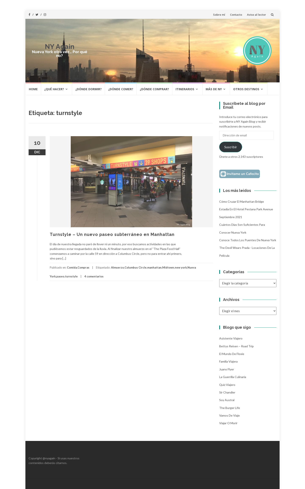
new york (181, 267)
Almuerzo (117, 267)
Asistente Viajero (231, 338)
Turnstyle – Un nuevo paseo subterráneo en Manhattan (112, 234)
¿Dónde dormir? (88, 89)
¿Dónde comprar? (154, 89)
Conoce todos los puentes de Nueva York (247, 240)
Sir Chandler (227, 392)
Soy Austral (226, 400)
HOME (33, 89)
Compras (83, 267)
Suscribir (230, 147)
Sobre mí (219, 15)
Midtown (168, 267)
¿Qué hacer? (54, 89)
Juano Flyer (226, 369)
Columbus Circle (136, 267)
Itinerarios (185, 89)
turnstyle (71, 276)
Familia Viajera (228, 361)
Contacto (236, 15)
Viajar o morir (228, 423)
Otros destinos (246, 89)
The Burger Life (229, 408)
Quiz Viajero (227, 384)
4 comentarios (94, 276)
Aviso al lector (256, 15)
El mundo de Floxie (231, 354)
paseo (60, 276)
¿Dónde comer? (120, 89)
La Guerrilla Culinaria (232, 377)
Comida (72, 267)
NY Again (59, 46)
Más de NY (214, 89)
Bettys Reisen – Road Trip (236, 346)
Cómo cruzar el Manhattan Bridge (241, 201)
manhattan (154, 267)
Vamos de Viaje (229, 415)
